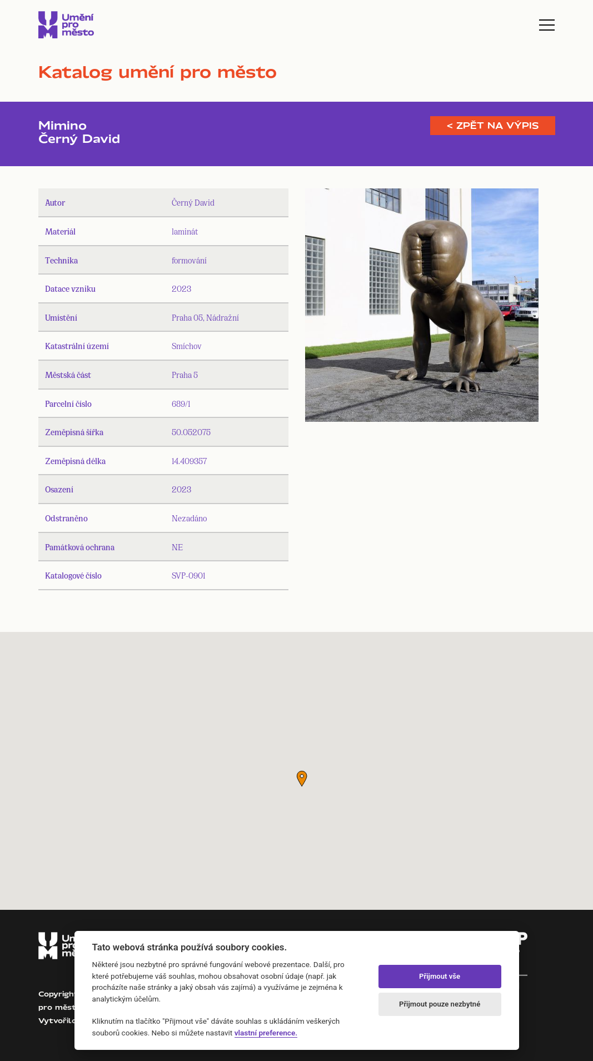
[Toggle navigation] (547, 25)
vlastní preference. (266, 1032)
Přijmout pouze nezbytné (439, 1004)
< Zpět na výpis (493, 126)
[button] (301, 778)
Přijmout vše (439, 976)
